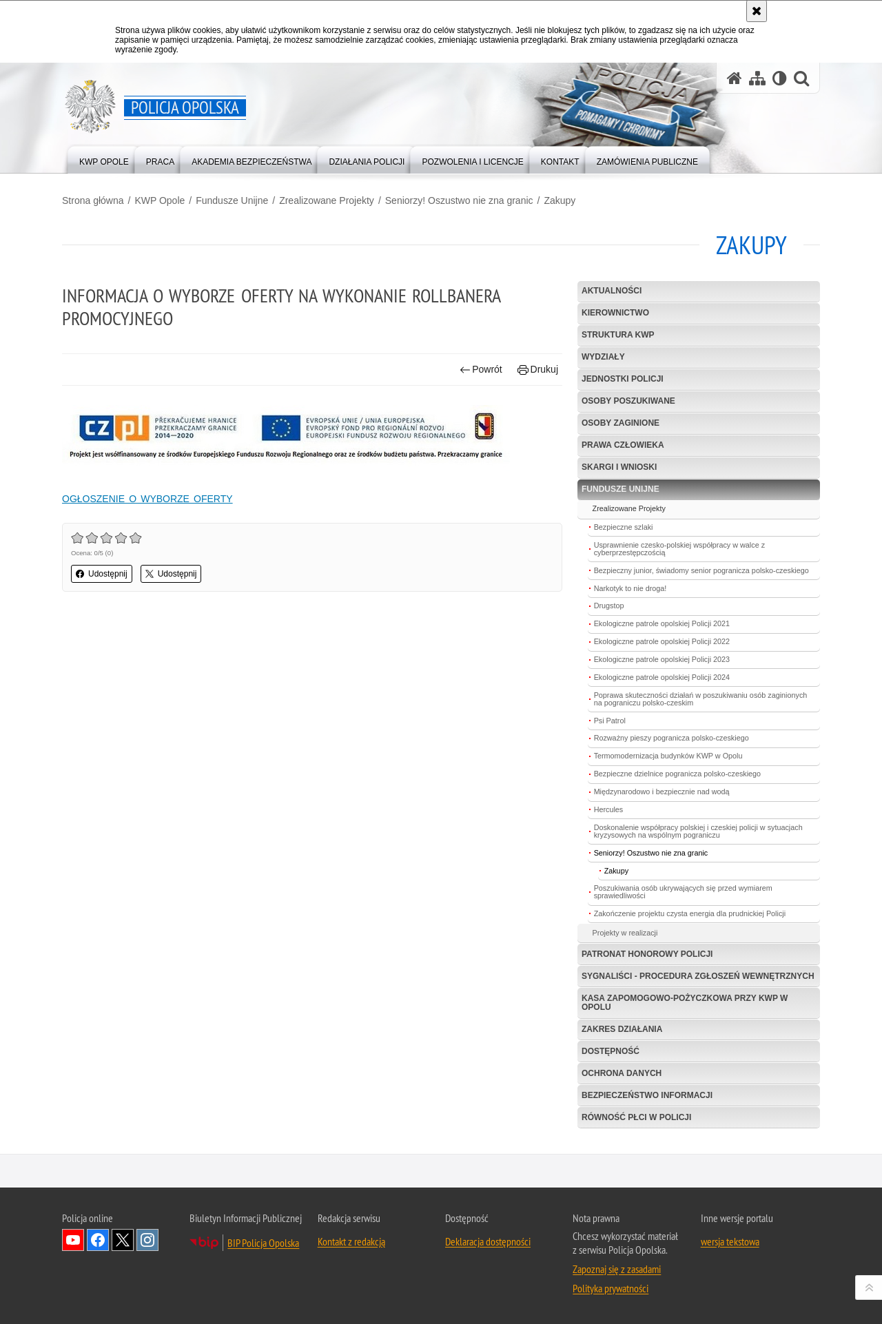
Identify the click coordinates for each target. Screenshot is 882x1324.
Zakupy (559, 200)
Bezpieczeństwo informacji (647, 1095)
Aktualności (612, 291)
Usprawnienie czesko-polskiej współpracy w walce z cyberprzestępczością (679, 549)
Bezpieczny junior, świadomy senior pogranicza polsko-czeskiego (701, 570)
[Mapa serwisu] (757, 78)
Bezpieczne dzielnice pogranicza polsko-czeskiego (677, 773)
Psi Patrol (610, 720)
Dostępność (610, 1051)
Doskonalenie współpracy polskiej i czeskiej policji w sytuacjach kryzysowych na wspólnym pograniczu (698, 831)
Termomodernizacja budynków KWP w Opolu (668, 756)
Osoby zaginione (620, 423)
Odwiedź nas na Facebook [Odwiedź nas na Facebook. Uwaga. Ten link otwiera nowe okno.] (98, 1240)
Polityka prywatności (610, 1288)
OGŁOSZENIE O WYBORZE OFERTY (147, 498)
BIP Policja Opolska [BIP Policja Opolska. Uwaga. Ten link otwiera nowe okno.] (263, 1243)
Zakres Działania (622, 1029)
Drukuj (537, 369)
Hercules (609, 809)
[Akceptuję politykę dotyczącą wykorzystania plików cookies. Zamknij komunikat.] (756, 11)
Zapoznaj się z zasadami (617, 1269)
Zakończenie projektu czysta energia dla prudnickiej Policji (690, 913)
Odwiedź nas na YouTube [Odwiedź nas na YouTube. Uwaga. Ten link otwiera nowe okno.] (73, 1240)
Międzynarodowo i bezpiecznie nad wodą (662, 791)
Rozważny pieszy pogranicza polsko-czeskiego (671, 738)
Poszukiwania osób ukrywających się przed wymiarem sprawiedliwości (683, 892)
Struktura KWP (618, 335)
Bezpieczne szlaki (623, 527)
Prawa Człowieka (623, 445)
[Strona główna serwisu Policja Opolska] (734, 78)
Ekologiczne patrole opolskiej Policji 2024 (662, 677)
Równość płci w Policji (636, 1117)
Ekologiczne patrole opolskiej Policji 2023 (662, 659)
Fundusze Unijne (232, 200)
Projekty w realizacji (625, 933)
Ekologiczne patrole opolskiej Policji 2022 (662, 641)
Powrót (481, 369)
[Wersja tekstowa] (779, 78)
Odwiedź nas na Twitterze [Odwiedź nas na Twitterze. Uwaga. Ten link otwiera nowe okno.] (123, 1240)
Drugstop (609, 605)
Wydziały (603, 357)
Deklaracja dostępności (488, 1241)
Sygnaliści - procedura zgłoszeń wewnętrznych (698, 976)
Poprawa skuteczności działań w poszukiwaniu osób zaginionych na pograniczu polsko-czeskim (701, 699)
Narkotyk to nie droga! (630, 588)
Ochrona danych (622, 1073)
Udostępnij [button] (101, 574)
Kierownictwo (615, 313)
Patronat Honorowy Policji (647, 954)
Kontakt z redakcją (351, 1241)
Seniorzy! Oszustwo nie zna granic (459, 200)
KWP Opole (159, 200)
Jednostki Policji (623, 379)
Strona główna (93, 200)
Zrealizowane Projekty (326, 200)
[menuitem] (104, 159)
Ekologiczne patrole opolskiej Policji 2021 (662, 623)
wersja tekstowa (730, 1241)
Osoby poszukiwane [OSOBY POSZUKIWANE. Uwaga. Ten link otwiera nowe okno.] (628, 401)
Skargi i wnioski (619, 467)
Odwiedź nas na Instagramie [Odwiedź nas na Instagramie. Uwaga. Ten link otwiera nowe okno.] (147, 1240)
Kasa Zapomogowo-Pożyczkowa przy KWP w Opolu (685, 1002)
